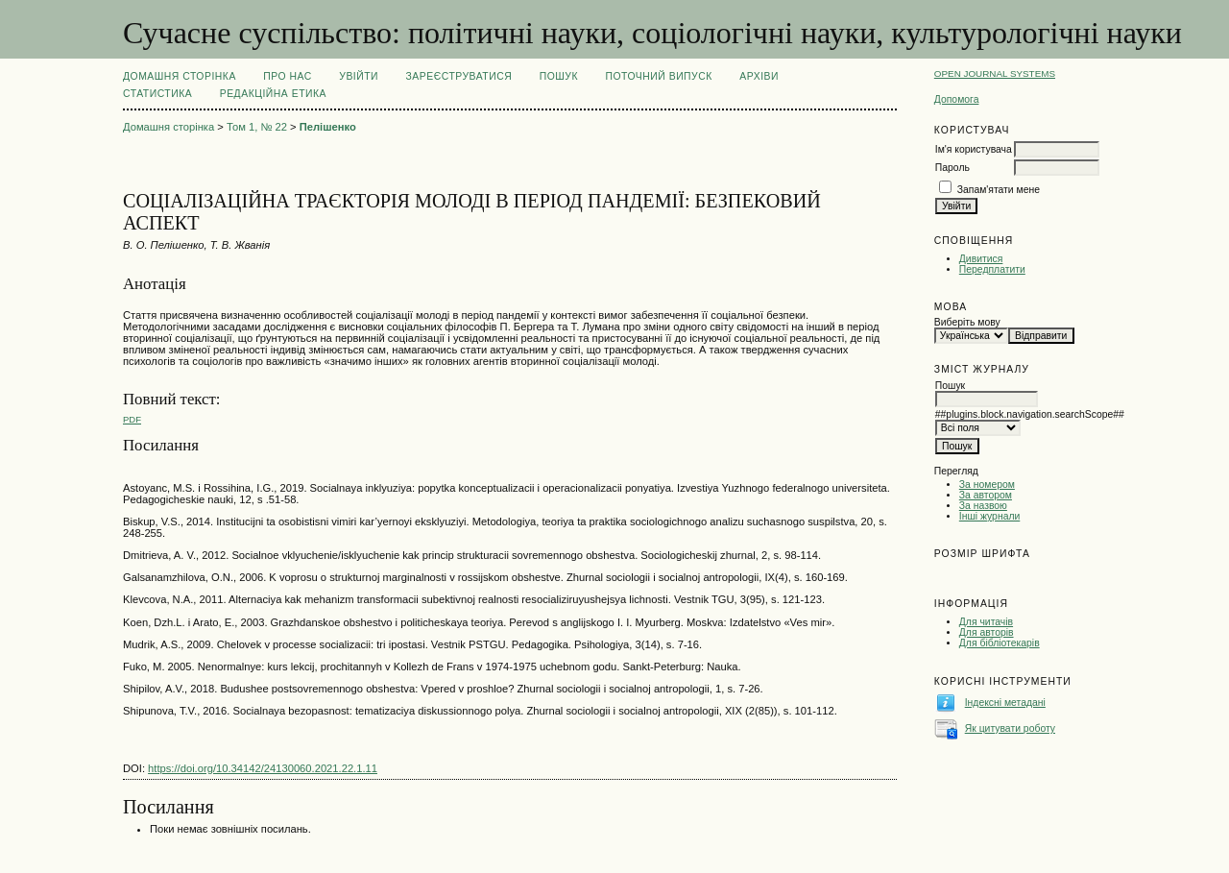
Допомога (956, 99)
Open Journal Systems (994, 73)
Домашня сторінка (179, 76)
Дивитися (981, 259)
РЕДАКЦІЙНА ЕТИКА (273, 93)
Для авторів (986, 632)
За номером (987, 484)
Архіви (759, 76)
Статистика (157, 93)
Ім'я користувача (973, 149)
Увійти (358, 76)
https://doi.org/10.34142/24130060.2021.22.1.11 (262, 768)
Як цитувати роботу (1010, 728)
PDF (132, 419)
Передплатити (992, 269)
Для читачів (986, 622)
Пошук (559, 76)
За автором (985, 495)
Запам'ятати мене (998, 189)
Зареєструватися (459, 76)
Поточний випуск (658, 76)
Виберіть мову (967, 322)
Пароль (952, 167)
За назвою (983, 505)
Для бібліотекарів (999, 643)
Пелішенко (328, 127)
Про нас (287, 76)
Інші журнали (989, 516)
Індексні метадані (1005, 702)
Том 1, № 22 (257, 127)
